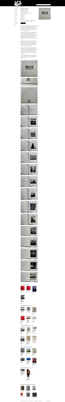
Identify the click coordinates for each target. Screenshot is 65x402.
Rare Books (16, 13)
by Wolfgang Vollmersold (22, 343)
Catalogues (16, 18)
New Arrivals (16, 8)
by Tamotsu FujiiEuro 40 (22, 362)
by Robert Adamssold (28, 312)
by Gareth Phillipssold (28, 379)
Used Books (16, 11)
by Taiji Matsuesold (22, 312)
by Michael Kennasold (22, 292)
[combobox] (43, 4)
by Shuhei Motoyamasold (23, 322)
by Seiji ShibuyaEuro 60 (28, 354)
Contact (15, 24)
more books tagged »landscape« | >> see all (27, 305)
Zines (15, 16)
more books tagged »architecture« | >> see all (27, 325)
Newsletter (16, 21)
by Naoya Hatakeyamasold (34, 320)
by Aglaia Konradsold (34, 342)
